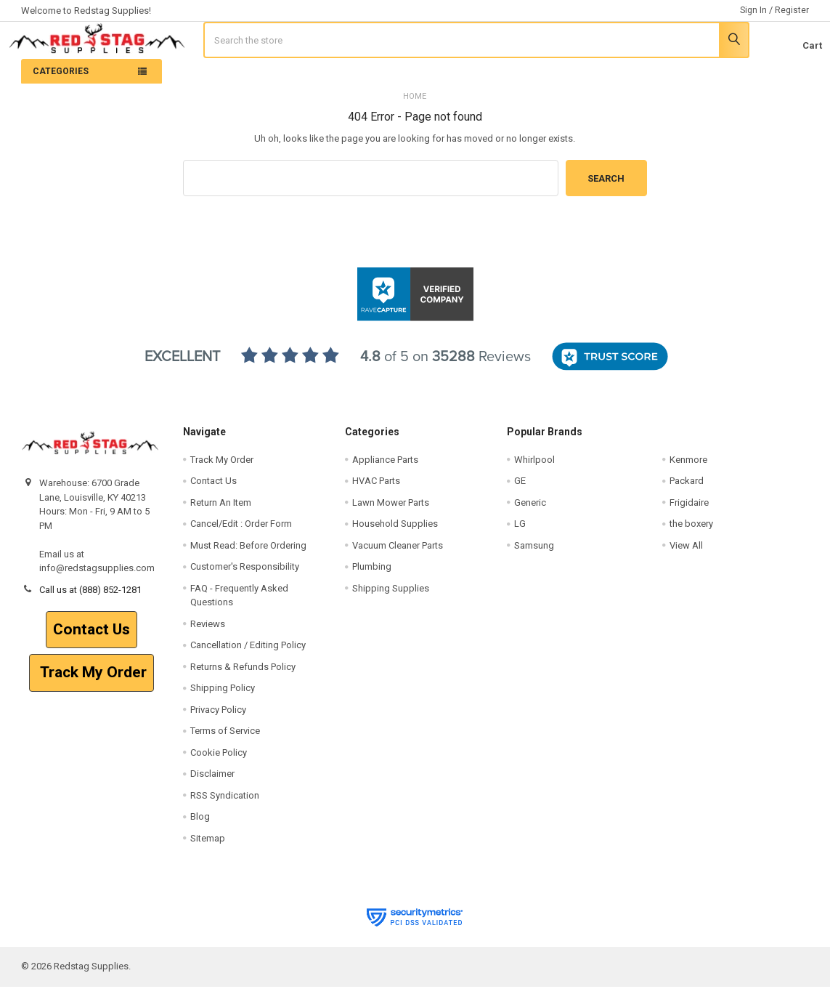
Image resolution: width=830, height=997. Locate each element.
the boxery (691, 533)
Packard (687, 490)
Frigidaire (689, 512)
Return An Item (220, 512)
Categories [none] (61, 81)
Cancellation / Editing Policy (248, 655)
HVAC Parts (376, 490)
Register (792, 10)
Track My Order (91, 682)
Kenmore (688, 469)
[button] (91, 640)
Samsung (534, 555)
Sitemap (207, 848)
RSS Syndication (224, 805)
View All (686, 555)
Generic (530, 512)
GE (520, 490)
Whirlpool (534, 469)
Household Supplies (395, 533)
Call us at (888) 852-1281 (90, 599)
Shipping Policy (222, 698)
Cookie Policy (218, 762)
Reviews (207, 634)
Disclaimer (212, 783)
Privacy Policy (218, 719)
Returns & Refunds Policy (243, 676)
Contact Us (91, 639)
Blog (200, 826)
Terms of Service (225, 740)
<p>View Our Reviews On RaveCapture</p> (415, 374)
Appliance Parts (385, 469)
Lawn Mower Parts (390, 512)
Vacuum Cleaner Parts (397, 555)
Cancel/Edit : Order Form (241, 533)
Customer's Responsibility (244, 576)
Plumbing (371, 576)
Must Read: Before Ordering (248, 555)
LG (520, 533)
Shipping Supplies (390, 598)
